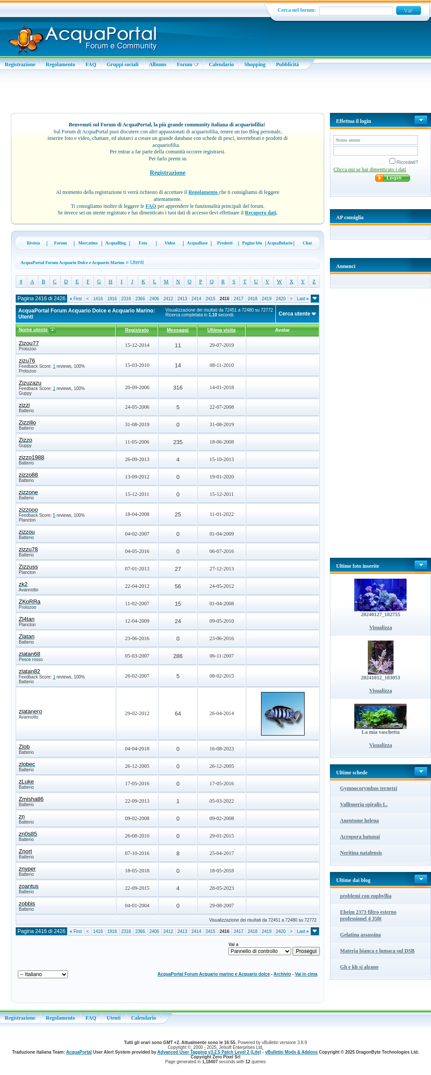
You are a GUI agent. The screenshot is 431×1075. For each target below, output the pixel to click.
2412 (168, 298)
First (76, 298)
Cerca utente (294, 314)
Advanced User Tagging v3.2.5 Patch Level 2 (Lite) (209, 1052)
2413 (182, 298)
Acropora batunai (360, 837)
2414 (196, 298)
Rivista (33, 243)
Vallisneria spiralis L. (363, 804)
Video (169, 243)
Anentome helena (359, 820)
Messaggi (178, 329)
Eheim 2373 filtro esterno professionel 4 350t (368, 915)
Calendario (221, 64)
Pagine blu (252, 243)
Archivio (282, 974)
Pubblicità (287, 64)
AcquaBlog (115, 243)
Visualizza (380, 627)
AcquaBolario (279, 243)
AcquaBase (197, 243)
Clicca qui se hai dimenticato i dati (369, 169)
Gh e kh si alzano (359, 967)
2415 (210, 298)
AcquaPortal (79, 1052)
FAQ (90, 64)
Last (303, 298)
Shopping (254, 64)
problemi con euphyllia (365, 896)
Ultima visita (221, 329)
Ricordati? (404, 162)
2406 (154, 298)
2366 (140, 298)
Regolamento (60, 64)
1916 (112, 298)
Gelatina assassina (360, 935)
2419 (266, 298)
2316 (126, 298)
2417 (238, 298)
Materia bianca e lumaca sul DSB (377, 951)
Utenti (114, 1018)
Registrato (137, 329)
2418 (252, 298)
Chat (307, 243)
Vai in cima (306, 974)
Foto (143, 243)
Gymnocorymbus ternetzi (368, 788)
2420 (280, 298)
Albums (157, 64)
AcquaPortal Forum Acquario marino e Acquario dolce (214, 974)
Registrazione (20, 64)
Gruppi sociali (123, 64)
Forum (187, 64)
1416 (98, 298)
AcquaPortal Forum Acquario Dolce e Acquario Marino (72, 262)
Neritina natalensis (361, 853)
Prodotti (224, 243)
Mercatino (88, 243)
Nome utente (33, 329)
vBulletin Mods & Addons (291, 1052)
